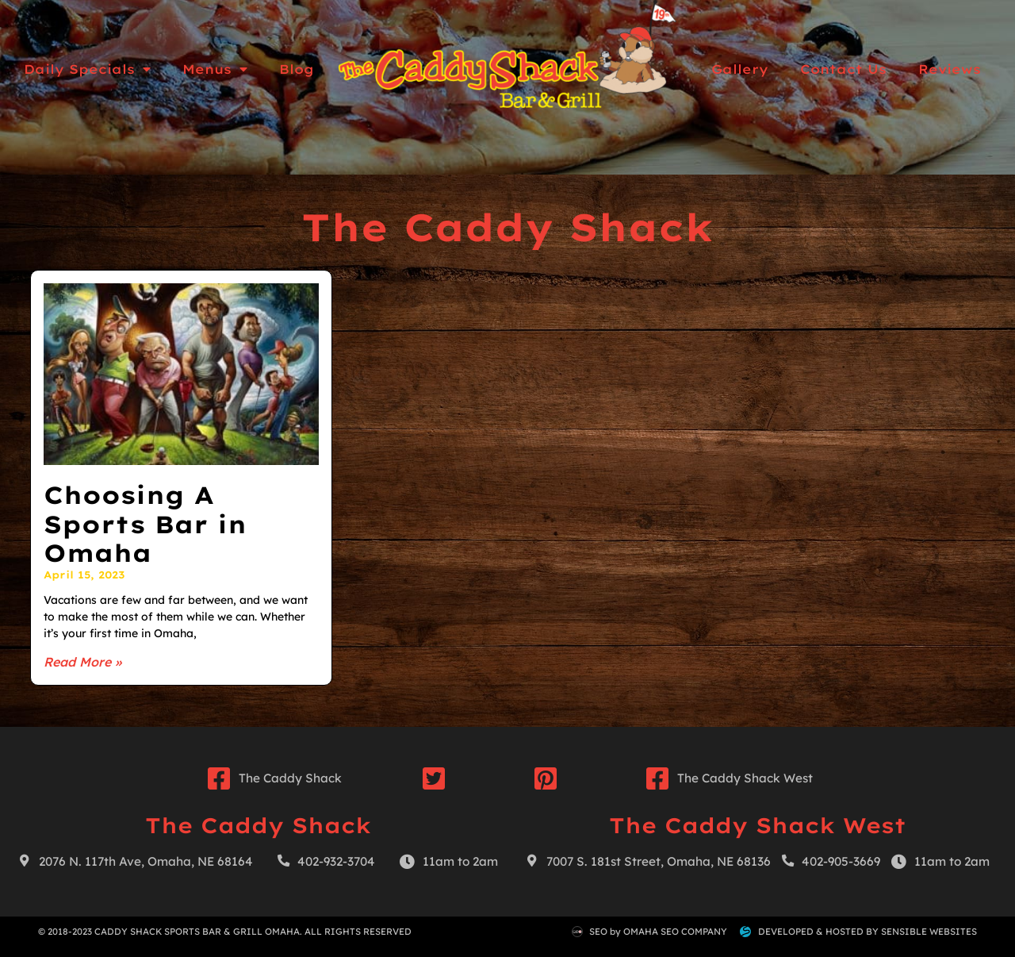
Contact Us (843, 69)
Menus (214, 69)
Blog (296, 69)
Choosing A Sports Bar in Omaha (145, 524)
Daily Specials (87, 69)
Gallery (739, 69)
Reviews (949, 69)
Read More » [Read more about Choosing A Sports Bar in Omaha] (82, 662)
